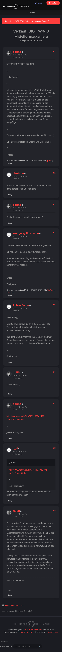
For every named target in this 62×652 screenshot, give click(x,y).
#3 (54, 204)
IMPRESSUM (52, 632)
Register (53, 3)
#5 (54, 305)
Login (38, 3)
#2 (54, 173)
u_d (15, 448)
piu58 (16, 511)
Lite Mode (4, 642)
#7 (54, 403)
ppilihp (17, 52)
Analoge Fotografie (42, 21)
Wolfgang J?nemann (26, 233)
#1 (54, 51)
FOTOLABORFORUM (23, 21)
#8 (54, 448)
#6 (54, 372)
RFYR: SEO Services (33, 630)
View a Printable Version (14, 606)
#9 (54, 510)
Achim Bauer (21, 305)
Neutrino (18, 173)
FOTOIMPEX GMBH (26, 632)
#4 (54, 233)
